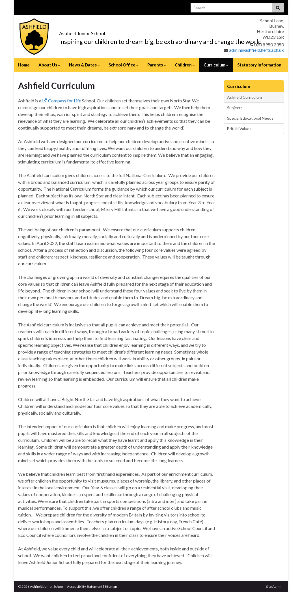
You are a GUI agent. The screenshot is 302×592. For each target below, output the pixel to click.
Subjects (235, 107)
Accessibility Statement (84, 586)
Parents (156, 64)
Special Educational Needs (250, 118)
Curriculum (216, 64)
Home (24, 64)
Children (185, 64)
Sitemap (111, 586)
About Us (49, 64)
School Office (124, 64)
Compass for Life (61, 100)
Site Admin (274, 586)
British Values (239, 128)
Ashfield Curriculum (244, 97)
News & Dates (84, 64)
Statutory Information (259, 64)
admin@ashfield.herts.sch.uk (256, 50)
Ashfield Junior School (108, 31)
